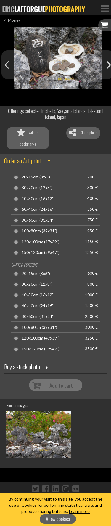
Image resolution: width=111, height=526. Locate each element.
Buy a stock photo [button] (22, 366)
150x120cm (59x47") (40, 252)
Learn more (79, 511)
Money (14, 19)
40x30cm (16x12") (38, 198)
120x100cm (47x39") (40, 241)
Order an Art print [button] (22, 160)
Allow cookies (58, 518)
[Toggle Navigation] (105, 8)
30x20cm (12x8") (37, 187)
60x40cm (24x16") (38, 209)
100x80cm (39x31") (39, 231)
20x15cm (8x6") (36, 177)
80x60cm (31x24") (38, 220)
